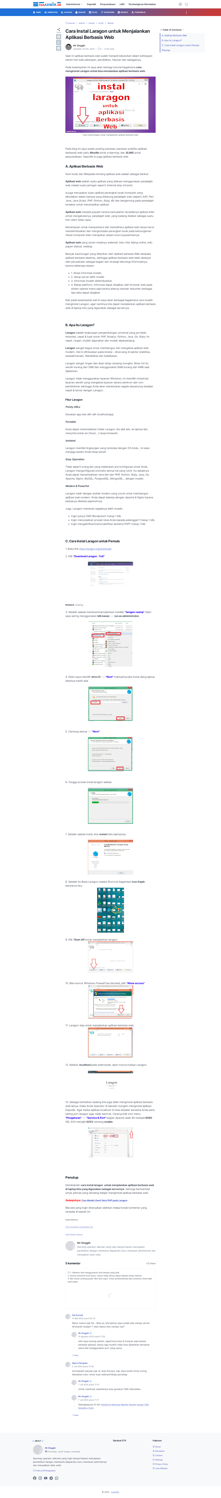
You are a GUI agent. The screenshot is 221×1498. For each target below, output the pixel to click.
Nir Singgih (84, 1332)
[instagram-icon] (40, 1478)
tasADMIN (115, 1492)
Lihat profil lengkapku (46, 1470)
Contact (158, 1455)
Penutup (166, 50)
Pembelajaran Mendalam (142, 4)
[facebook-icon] (34, 1478)
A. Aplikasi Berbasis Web (174, 35)
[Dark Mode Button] (180, 4)
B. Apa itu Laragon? (172, 40)
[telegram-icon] (51, 1478)
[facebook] (58, 36)
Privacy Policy (162, 1463)
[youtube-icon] (45, 1478)
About (157, 1446)
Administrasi (73, 4)
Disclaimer (160, 1450)
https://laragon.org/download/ (97, 548)
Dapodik (91, 4)
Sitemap (158, 1459)
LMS (122, 4)
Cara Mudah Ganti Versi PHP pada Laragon (107, 1200)
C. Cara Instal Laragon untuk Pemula (180, 45)
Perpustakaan (107, 4)
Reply (77, 1355)
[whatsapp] (58, 42)
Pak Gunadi (78, 1315)
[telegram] (58, 48)
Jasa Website (161, 1468)
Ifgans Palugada (80, 1362)
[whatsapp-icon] (56, 1478)
